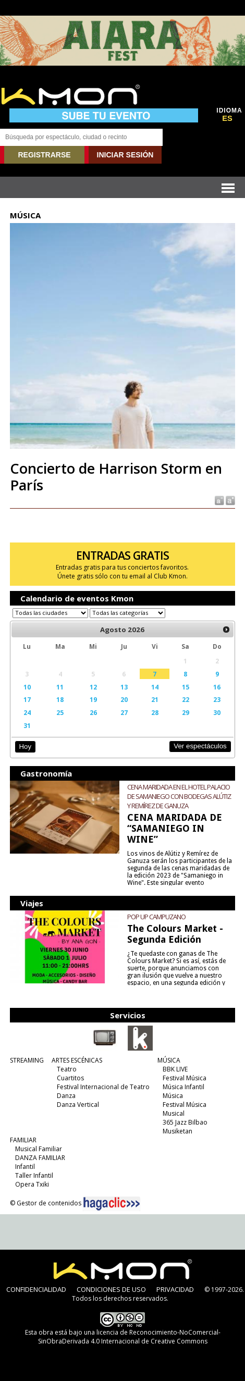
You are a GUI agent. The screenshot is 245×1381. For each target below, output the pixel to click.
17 (27, 699)
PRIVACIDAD (175, 1289)
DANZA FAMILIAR (40, 1157)
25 (60, 712)
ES (227, 118)
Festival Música (184, 1078)
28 (154, 712)
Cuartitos (70, 1078)
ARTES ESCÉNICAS (77, 1060)
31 (27, 725)
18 (60, 699)
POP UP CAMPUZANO (156, 916)
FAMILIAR (23, 1140)
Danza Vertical (78, 1104)
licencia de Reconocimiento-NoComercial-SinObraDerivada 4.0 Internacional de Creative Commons (129, 1337)
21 (154, 699)
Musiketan (177, 1131)
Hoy (25, 746)
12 (93, 687)
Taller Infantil (34, 1175)
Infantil (25, 1166)
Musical (174, 1113)
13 (124, 687)
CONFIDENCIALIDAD (36, 1289)
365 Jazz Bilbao (185, 1122)
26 (93, 712)
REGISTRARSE (44, 155)
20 (124, 699)
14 (154, 687)
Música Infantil (183, 1086)
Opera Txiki (32, 1184)
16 (216, 687)
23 (216, 699)
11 (60, 687)
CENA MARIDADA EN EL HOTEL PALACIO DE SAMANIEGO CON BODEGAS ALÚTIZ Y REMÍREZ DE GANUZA (179, 796)
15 (185, 687)
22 (185, 699)
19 (93, 699)
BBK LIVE (175, 1069)
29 (185, 712)
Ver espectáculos (200, 746)
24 (27, 712)
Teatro (67, 1069)
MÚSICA (168, 1060)
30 (216, 712)
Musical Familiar (38, 1148)
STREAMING (27, 1060)
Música (173, 1095)
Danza (66, 1095)
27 (124, 712)
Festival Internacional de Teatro (103, 1086)
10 (27, 687)
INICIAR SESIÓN (125, 155)
